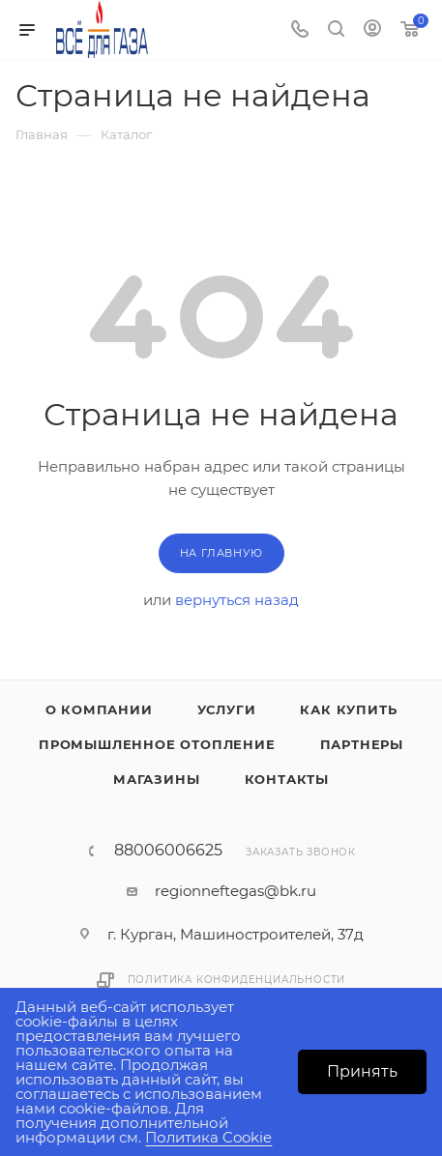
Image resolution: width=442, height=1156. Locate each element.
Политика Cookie (208, 1137)
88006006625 (168, 850)
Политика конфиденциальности (237, 979)
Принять (362, 1071)
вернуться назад (237, 600)
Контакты (287, 779)
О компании (99, 709)
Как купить (348, 709)
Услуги (226, 709)
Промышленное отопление (157, 744)
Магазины (156, 779)
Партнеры (361, 744)
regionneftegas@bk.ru (235, 890)
